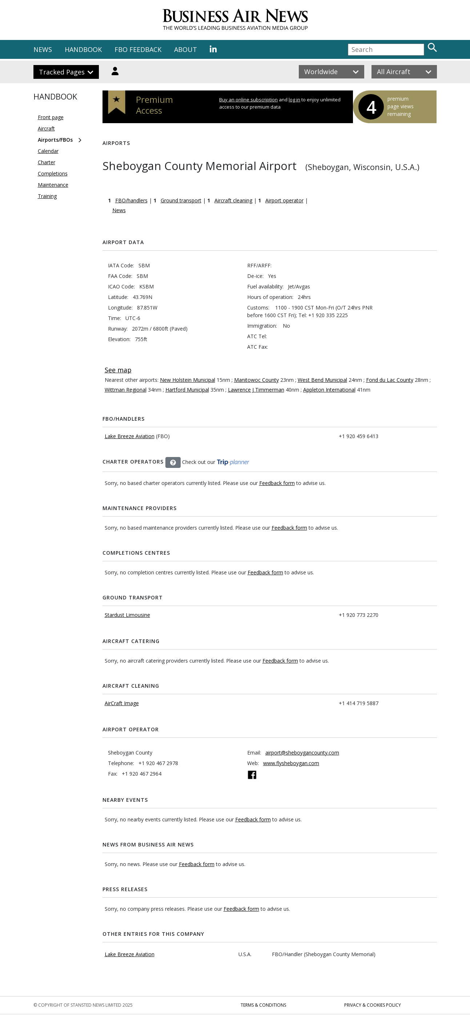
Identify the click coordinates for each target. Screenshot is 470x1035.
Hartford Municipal (187, 389)
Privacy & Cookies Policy (372, 1005)
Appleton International (329, 389)
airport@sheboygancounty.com (302, 752)
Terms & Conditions (263, 1005)
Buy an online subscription (248, 99)
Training (47, 196)
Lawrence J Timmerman (256, 389)
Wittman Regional (125, 389)
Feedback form (277, 483)
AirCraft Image (122, 703)
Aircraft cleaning (233, 200)
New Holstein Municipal (187, 379)
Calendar (48, 150)
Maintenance (53, 184)
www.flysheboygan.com (291, 763)
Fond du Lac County (389, 379)
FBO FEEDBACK (138, 49)
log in (294, 99)
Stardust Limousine (127, 614)
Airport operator (284, 200)
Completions (53, 173)
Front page (51, 117)
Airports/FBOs (55, 139)
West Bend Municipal (322, 379)
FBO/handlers (131, 200)
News (119, 210)
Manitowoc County (256, 379)
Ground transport (181, 200)
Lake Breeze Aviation (129, 436)
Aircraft (46, 128)
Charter (46, 162)
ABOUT (185, 49)
